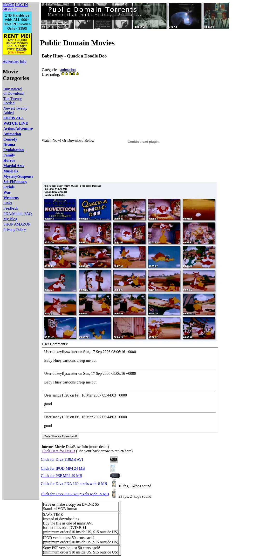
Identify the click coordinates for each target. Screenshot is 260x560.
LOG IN (21, 5)
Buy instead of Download (13, 91)
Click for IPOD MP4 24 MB (63, 468)
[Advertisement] (129, 90)
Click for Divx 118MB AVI (62, 459)
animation (68, 70)
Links (7, 203)
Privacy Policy (14, 229)
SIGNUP (10, 9)
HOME (8, 5)
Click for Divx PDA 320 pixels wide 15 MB (75, 494)
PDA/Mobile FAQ (17, 214)
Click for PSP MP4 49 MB (61, 476)
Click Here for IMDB (58, 451)
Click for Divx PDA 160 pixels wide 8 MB (74, 484)
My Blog (10, 219)
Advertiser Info (14, 61)
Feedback (10, 208)
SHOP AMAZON (17, 224)
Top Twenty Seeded (12, 101)
